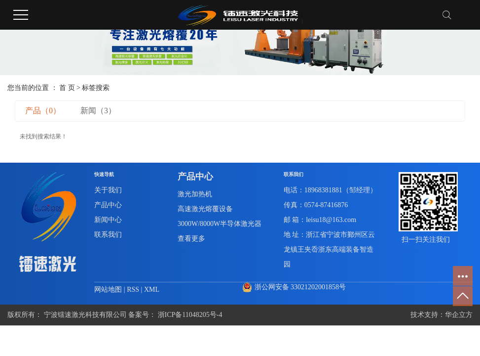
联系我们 (108, 234)
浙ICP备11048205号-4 (190, 314)
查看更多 (191, 238)
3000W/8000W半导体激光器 (219, 223)
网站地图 (109, 289)
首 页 (67, 87)
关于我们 (108, 190)
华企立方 (459, 314)
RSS (133, 289)
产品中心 (108, 205)
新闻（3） (98, 110)
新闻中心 (108, 219)
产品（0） (43, 110)
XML (151, 289)
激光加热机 (195, 194)
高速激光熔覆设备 (205, 209)
